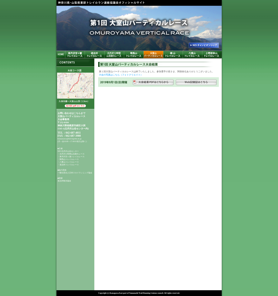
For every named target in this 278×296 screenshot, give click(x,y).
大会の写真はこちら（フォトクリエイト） (121, 74)
